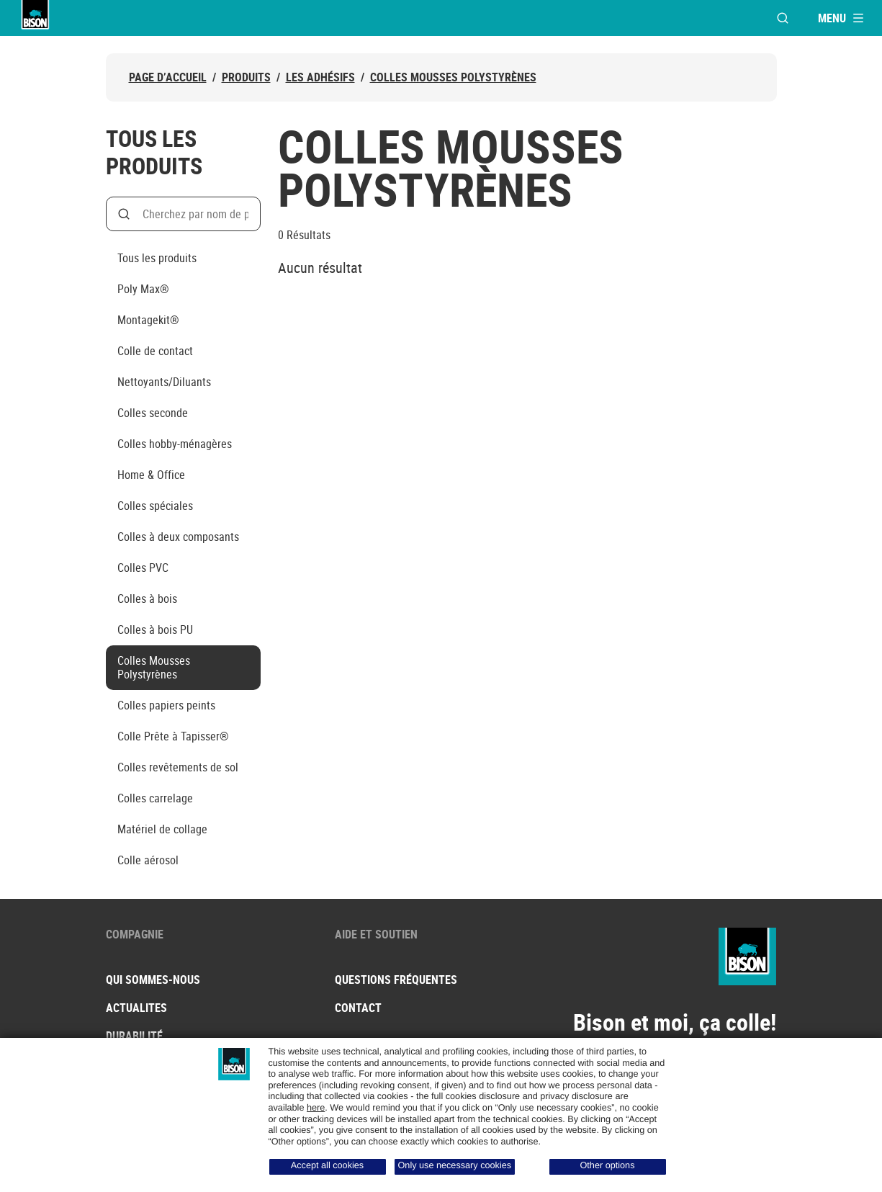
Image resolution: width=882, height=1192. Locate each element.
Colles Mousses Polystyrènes (453, 77)
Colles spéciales (155, 506)
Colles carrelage (155, 798)
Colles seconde (152, 413)
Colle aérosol (148, 860)
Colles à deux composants (178, 537)
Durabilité (134, 1036)
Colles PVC (142, 567)
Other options (607, 1165)
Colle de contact (155, 351)
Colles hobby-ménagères (174, 444)
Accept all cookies (327, 1165)
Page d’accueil (168, 77)
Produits (246, 77)
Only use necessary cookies (455, 1165)
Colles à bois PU (155, 629)
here (316, 1108)
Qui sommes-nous (153, 979)
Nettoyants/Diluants (164, 382)
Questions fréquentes (396, 979)
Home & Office (151, 475)
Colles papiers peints (166, 705)
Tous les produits (157, 258)
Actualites (136, 1008)
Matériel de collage (162, 829)
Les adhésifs (320, 77)
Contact (358, 1008)
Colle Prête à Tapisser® (173, 736)
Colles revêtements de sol (177, 767)
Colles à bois (147, 598)
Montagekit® (148, 320)
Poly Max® (143, 289)
